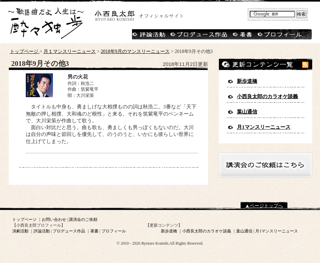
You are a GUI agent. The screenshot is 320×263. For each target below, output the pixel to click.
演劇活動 (20, 231)
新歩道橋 (247, 81)
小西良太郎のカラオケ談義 (267, 96)
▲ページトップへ (264, 205)
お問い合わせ (54, 219)
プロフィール (113, 231)
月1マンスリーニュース (263, 127)
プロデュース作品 (69, 231)
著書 (94, 231)
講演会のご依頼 (83, 219)
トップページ (25, 51)
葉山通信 (247, 112)
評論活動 (42, 231)
